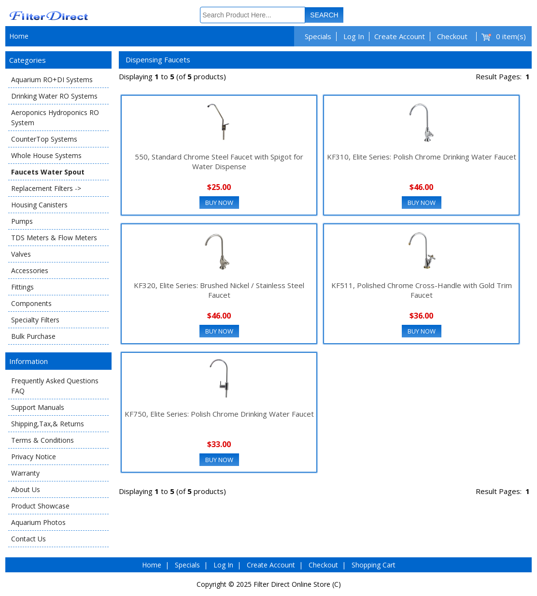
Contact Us (28, 538)
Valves (21, 254)
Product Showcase (40, 505)
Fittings (22, 286)
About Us (25, 489)
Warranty (25, 473)
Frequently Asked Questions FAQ (55, 385)
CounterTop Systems (44, 139)
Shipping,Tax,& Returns (47, 423)
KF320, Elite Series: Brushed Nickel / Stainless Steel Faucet (219, 290)
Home (18, 36)
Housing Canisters (39, 204)
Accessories (29, 270)
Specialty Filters (35, 319)
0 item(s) (511, 36)
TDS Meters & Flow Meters (54, 237)
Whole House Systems (46, 155)
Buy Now (219, 202)
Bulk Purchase (33, 336)
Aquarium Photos (38, 522)
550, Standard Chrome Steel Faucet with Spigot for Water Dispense (219, 161)
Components (31, 303)
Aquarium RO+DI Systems (52, 79)
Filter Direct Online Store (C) (297, 584)
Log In (353, 36)
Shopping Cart (374, 564)
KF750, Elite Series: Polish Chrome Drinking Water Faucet (219, 414)
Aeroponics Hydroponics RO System (55, 117)
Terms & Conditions (42, 440)
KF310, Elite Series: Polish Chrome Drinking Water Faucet (421, 156)
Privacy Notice (33, 456)
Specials (318, 36)
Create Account (399, 36)
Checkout (452, 36)
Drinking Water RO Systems (54, 96)
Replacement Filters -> (46, 188)
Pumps (22, 221)
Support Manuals (37, 407)
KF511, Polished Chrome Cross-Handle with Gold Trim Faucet (421, 290)
